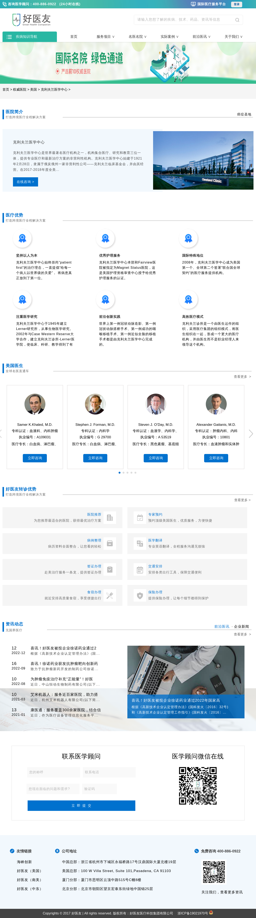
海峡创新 (24, 862)
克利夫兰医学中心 (54, 89)
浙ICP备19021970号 (193, 913)
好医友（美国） (30, 871)
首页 (73, 37)
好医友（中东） (30, 889)
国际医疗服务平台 (211, 4)
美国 (33, 89)
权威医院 (19, 89)
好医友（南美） (30, 880)
